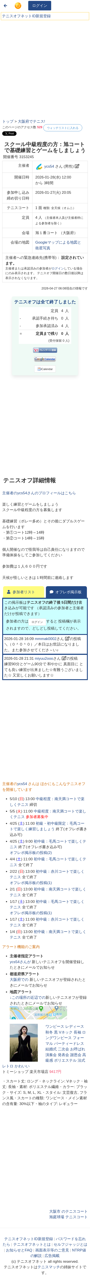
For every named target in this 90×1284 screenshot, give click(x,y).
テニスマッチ (49, 1267)
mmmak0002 (45, 639)
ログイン (39, 6)
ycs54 (49, 166)
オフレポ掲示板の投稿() (31, 853)
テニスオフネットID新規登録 (26, 16)
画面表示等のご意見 (52, 1250)
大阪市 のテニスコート (68, 1211)
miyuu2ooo (44, 658)
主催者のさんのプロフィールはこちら (39, 493)
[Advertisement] (44, 68)
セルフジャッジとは (70, 1244)
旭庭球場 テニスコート (68, 1217)
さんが (21, 962)
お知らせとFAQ (19, 1250)
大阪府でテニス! (31, 121)
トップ (7, 121)
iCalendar (45, 369)
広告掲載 (52, 1256)
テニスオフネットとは (32, 1244)
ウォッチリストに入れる (63, 128)
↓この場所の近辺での (27, 997)
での (20, 980)
